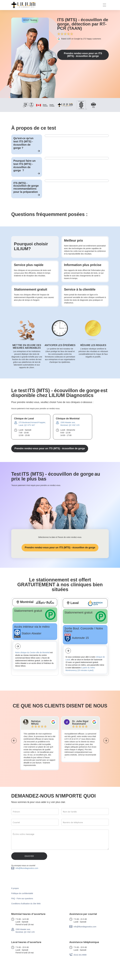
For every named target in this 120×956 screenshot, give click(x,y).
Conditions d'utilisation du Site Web (26, 904)
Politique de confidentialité (22, 893)
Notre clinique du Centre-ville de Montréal (32, 652)
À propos (15, 888)
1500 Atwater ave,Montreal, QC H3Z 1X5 (69, 423)
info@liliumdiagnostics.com (27, 868)
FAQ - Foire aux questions (22, 898)
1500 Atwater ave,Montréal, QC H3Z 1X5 (25, 930)
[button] (104, 5)
